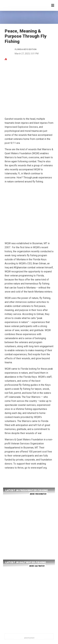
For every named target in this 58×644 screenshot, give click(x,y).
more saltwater (37, 566)
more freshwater (38, 494)
